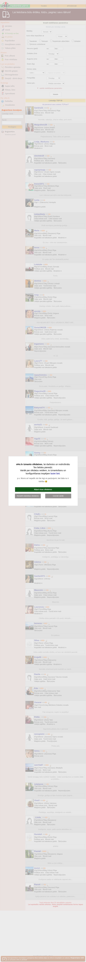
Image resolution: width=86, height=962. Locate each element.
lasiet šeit (55, 473)
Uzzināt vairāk (58, 496)
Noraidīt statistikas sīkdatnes (28, 496)
